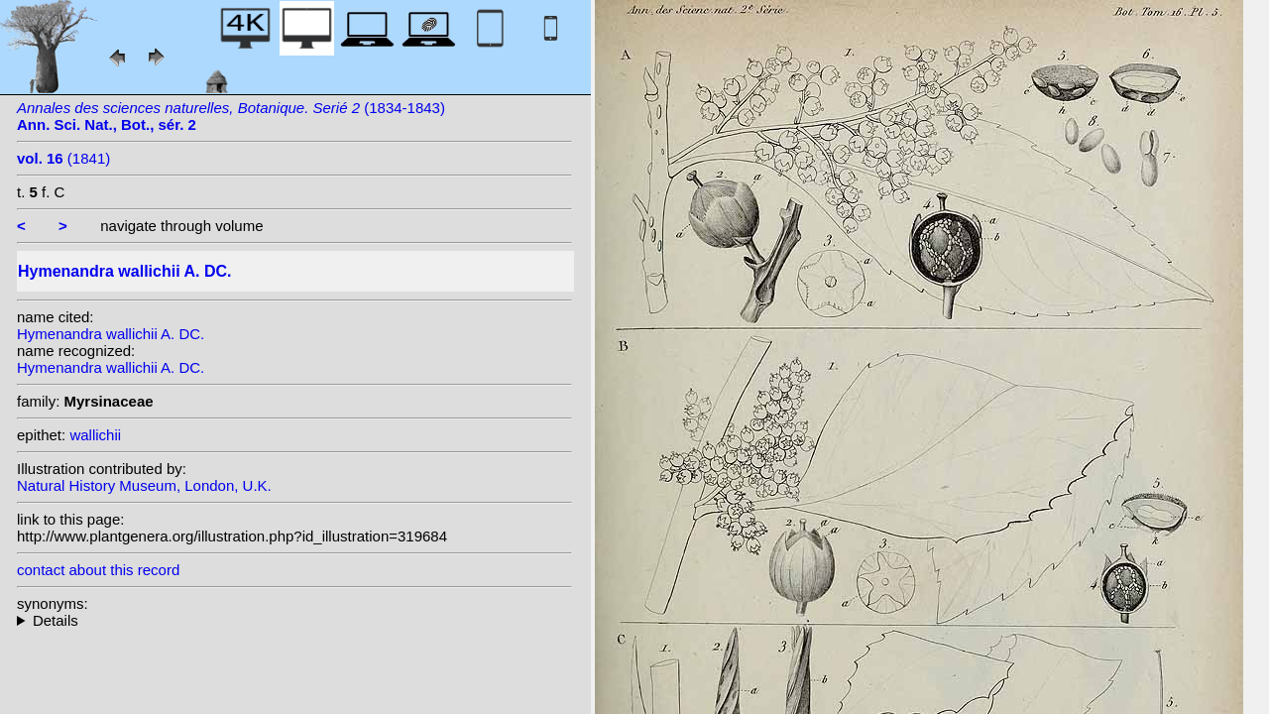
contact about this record (98, 569)
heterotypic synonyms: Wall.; (294, 620)
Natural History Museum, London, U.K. (144, 485)
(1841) (63, 158)
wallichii (95, 434)
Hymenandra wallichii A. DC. (110, 333)
